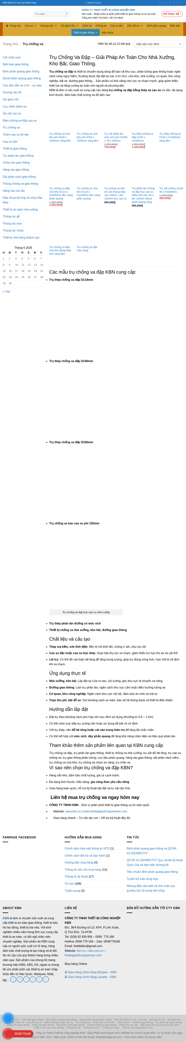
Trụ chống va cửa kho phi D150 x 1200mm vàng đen (87, 137)
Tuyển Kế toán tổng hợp (142, 878)
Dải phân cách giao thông (19, 176)
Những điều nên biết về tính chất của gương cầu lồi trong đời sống (151, 888)
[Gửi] (67, 14)
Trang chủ (15, 25)
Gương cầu (48, 25)
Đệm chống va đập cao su (20, 120)
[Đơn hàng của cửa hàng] (158, 44)
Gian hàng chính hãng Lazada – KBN (92, 977)
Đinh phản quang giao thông (21, 71)
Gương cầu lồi (12, 92)
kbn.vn (81, 950)
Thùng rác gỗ (11, 216)
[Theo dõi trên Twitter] (168, 2)
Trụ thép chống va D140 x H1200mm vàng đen (170, 137)
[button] (172, 14)
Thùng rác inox (12, 223)
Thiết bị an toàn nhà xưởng (20, 209)
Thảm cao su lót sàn (16, 134)
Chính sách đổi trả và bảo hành (85, 855)
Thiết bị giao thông (85, 32)
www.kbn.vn (73, 811)
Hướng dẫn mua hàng (79, 862)
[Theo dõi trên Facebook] (160, 2)
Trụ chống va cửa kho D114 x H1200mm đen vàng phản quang (88, 193)
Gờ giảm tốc (69, 25)
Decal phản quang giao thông (22, 78)
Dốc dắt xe (135, 25)
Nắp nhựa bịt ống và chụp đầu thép (22, 200)
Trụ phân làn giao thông (18, 155)
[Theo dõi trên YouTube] (181, 2)
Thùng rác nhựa (13, 230)
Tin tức (69, 883)
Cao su (31, 25)
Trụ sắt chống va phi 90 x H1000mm (171, 190)
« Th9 (6, 291)
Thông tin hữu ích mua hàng (83, 869)
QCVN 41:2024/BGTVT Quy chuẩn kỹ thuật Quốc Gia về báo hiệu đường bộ (155, 862)
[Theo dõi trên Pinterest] (174, 2)
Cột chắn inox (12, 57)
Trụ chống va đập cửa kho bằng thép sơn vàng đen (60, 250)
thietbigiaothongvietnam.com (83, 955)
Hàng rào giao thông (16, 169)
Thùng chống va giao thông (20, 183)
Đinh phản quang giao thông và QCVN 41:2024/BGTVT (151, 851)
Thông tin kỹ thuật (76, 876)
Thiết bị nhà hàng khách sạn (21, 237)
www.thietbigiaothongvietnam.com (105, 811)
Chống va (101, 25)
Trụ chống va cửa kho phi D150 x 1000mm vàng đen (60, 137)
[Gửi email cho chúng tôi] (26, 979)
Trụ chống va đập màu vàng (87, 249)
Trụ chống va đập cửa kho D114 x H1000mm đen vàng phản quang (61, 193)
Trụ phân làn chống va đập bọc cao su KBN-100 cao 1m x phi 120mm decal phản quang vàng (143, 195)
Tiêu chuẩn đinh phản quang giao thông (152, 871)
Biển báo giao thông (16, 64)
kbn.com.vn (96, 950)
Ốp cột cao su (12, 113)
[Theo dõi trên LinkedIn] (178, 2)
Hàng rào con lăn (14, 190)
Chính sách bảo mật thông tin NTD (87, 848)
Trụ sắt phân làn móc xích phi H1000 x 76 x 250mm (115, 137)
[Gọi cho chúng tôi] (171, 2)
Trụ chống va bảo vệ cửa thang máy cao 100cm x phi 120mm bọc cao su (115, 193)
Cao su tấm (116, 25)
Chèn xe (87, 25)
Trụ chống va (11, 127)
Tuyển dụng (72, 890)
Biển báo (175, 25)
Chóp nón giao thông (16, 162)
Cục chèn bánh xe (14, 106)
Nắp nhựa (107, 32)
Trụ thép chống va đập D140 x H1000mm (142, 137)
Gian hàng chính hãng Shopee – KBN (92, 972)
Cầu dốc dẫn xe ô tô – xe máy (22, 85)
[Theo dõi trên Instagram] (164, 2)
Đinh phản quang (156, 25)
